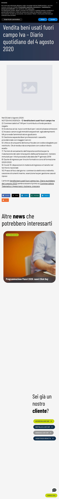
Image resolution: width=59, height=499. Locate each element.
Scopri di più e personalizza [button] (12, 19)
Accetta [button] (53, 19)
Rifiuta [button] (43, 19)
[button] (56, 2)
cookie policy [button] (30, 9)
